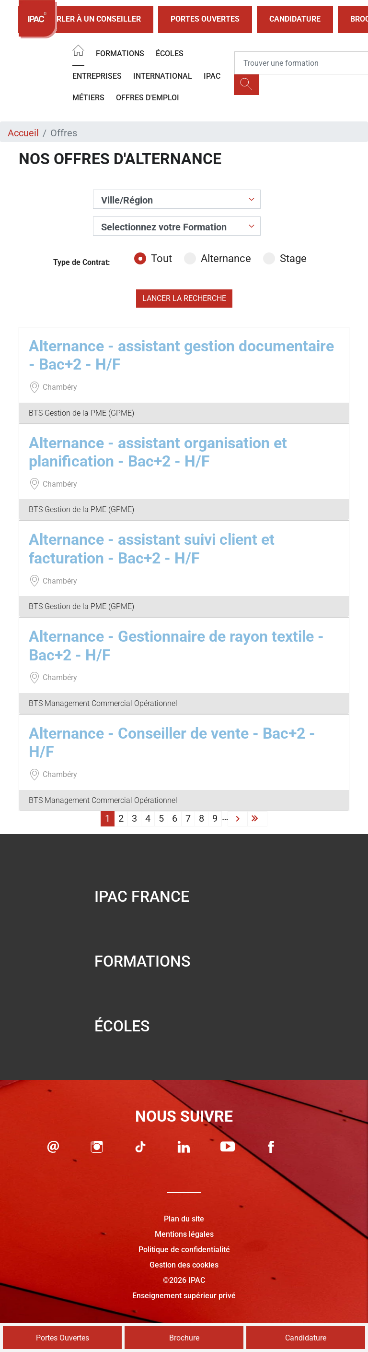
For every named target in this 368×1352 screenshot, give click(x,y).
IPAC (212, 76)
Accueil (23, 133)
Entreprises (97, 76)
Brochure (184, 1337)
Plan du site (184, 1218)
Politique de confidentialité (184, 1249)
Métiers (88, 97)
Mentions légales (184, 1234)
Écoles (170, 53)
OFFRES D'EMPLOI (147, 97)
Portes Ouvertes (205, 19)
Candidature (295, 19)
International (162, 76)
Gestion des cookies (184, 1264)
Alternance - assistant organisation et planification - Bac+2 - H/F (158, 452)
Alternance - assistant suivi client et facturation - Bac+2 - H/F (152, 548)
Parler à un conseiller (86, 19)
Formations (120, 53)
